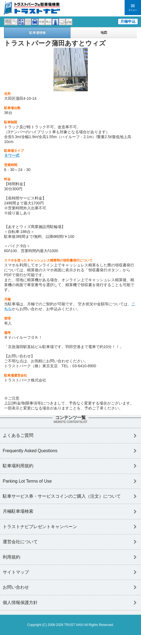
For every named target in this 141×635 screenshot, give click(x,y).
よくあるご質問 (18, 435)
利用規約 (11, 557)
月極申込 (128, 21)
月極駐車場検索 (18, 511)
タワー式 (11, 155)
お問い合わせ (16, 587)
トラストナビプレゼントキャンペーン (40, 526)
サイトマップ (16, 572)
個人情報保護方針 (20, 602)
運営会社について (20, 541)
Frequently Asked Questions (30, 450)
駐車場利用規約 (18, 465)
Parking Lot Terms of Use (27, 481)
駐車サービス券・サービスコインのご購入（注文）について (62, 496)
